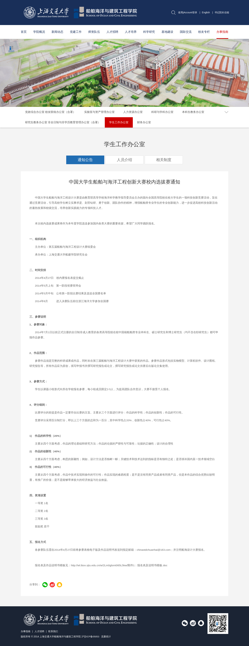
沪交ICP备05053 (90, 636)
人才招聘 (112, 31)
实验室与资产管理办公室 (99, 111)
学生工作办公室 (118, 122)
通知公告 (85, 160)
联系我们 (53, 631)
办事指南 (222, 31)
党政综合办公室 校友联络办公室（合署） (50, 111)
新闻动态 (57, 31)
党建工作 (76, 31)
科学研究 (149, 31)
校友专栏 (204, 31)
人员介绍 (124, 160)
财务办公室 (144, 122)
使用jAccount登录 (187, 12)
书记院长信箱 (222, 12)
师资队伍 (94, 31)
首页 (24, 31)
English (206, 12)
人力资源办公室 (133, 111)
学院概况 (39, 31)
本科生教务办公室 (193, 111)
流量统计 (106, 636)
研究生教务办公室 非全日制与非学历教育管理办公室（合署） (62, 122)
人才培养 (131, 31)
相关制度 (163, 160)
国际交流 (186, 31)
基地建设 (167, 31)
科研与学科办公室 (162, 111)
